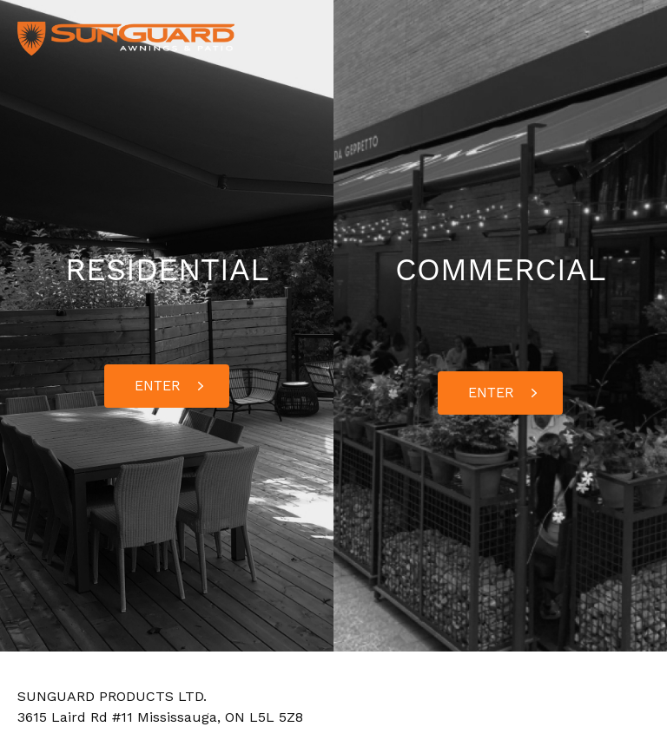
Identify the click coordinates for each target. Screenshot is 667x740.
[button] (166, 386)
